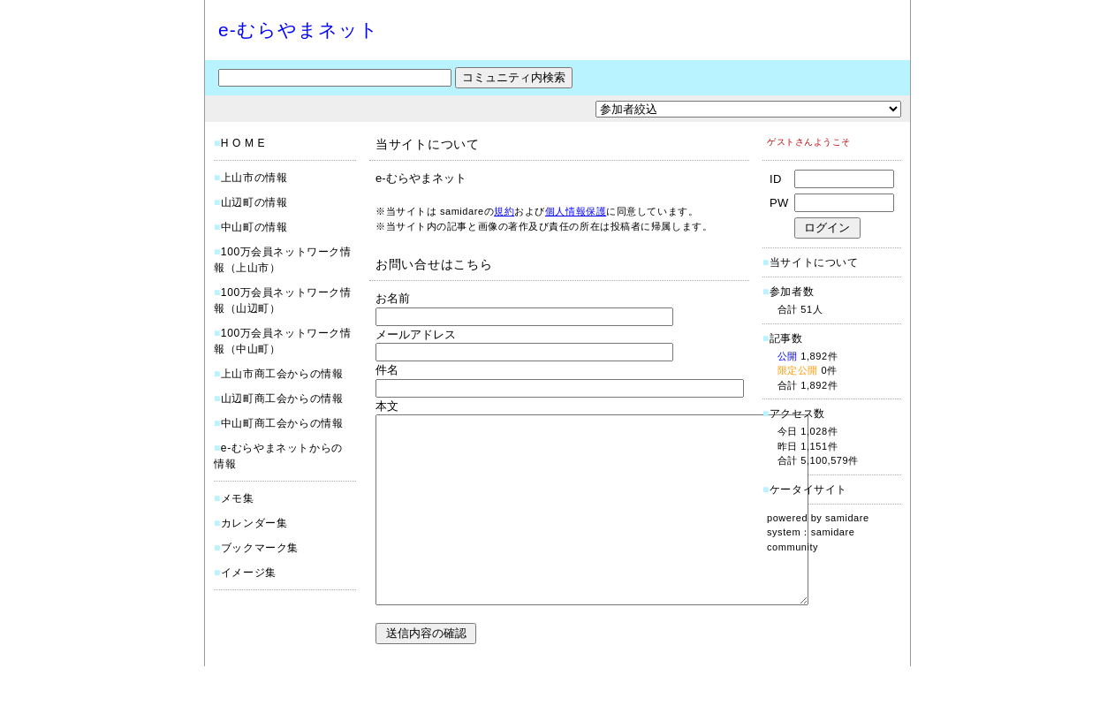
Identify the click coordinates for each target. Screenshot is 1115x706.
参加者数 (788, 291)
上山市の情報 (254, 177)
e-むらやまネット (298, 29)
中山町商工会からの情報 (282, 423)
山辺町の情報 (254, 202)
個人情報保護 (575, 211)
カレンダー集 (254, 523)
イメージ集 (249, 572)
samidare (847, 517)
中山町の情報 (254, 227)
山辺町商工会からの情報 (282, 398)
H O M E (243, 143)
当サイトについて (814, 262)
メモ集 (237, 498)
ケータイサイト (808, 489)
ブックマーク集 (260, 548)
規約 (504, 211)
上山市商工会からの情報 (282, 374)
